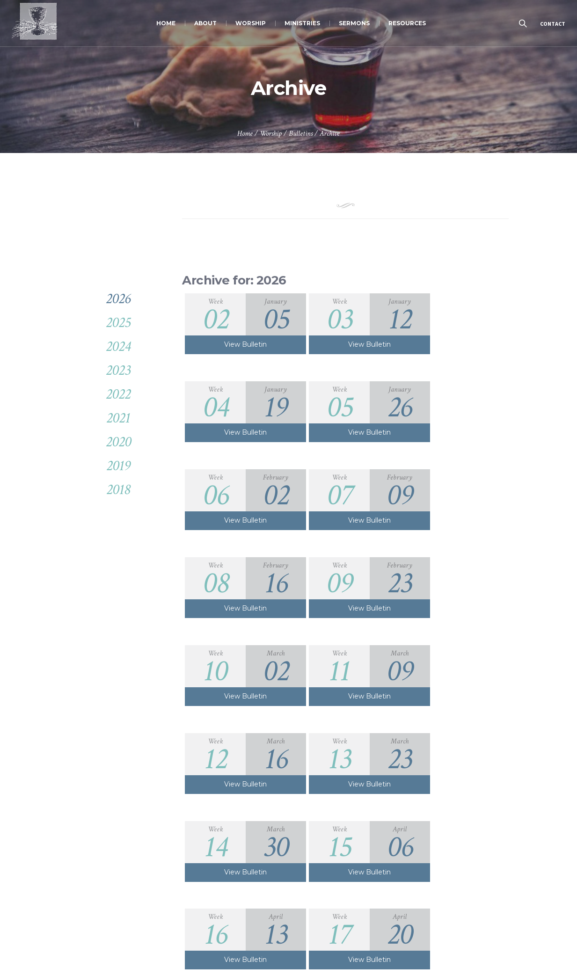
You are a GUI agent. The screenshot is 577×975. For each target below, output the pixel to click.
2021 (118, 418)
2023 (118, 370)
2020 (118, 442)
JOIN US (433, 934)
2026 (118, 298)
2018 (118, 489)
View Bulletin (237, 344)
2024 (118, 346)
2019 (118, 465)
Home (245, 133)
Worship (271, 133)
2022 (118, 394)
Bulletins (301, 133)
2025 (118, 322)
